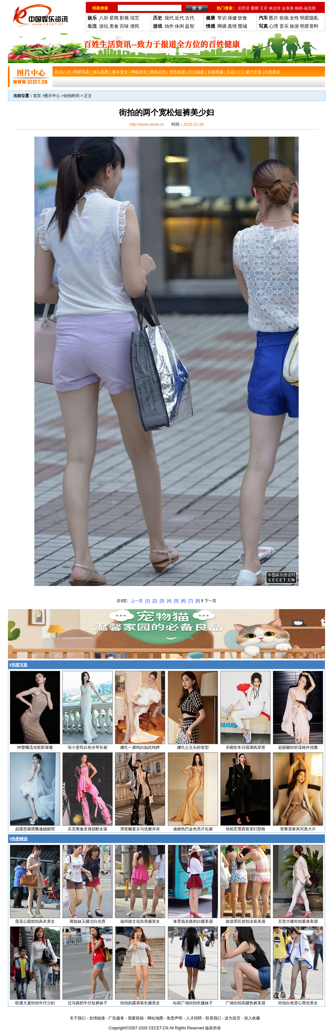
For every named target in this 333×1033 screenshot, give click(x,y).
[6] (183, 601)
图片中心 (52, 95)
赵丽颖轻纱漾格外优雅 (298, 747)
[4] (169, 601)
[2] (155, 601)
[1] (147, 601)
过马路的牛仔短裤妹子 (87, 1003)
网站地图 (155, 1018)
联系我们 (213, 1018)
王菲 (264, 8)
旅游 (294, 26)
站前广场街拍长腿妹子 (193, 1003)
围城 (242, 26)
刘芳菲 (244, 8)
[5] (176, 601)
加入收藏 (252, 1018)
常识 (222, 17)
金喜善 (288, 8)
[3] (162, 601)
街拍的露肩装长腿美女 (140, 1003)
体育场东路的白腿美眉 (193, 921)
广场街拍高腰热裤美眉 (245, 1003)
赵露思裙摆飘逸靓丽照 (35, 829)
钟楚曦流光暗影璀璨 (35, 747)
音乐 (284, 26)
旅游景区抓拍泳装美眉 (245, 921)
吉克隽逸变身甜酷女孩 (87, 829)
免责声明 (174, 1018)
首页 (37, 95)
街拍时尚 (72, 95)
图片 (273, 17)
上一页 (137, 601)
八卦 (103, 17)
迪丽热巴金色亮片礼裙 (193, 829)
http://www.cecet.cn (147, 124)
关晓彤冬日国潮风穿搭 (245, 747)
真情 (232, 26)
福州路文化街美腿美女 (140, 921)
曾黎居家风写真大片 (298, 829)
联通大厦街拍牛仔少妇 (35, 1003)
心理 (273, 26)
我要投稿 (136, 1018)
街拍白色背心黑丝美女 (298, 1003)
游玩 (103, 26)
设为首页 (232, 1018)
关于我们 (78, 1018)
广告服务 (116, 1018)
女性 (294, 17)
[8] (198, 601)
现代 (169, 17)
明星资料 (309, 26)
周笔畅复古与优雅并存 (140, 829)
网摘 (222, 26)
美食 (114, 26)
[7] (190, 601)
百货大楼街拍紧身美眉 (298, 921)
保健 (232, 17)
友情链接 (97, 1018)
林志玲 (275, 8)
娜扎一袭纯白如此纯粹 (140, 747)
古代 (189, 17)
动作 (169, 26)
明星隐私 (309, 17)
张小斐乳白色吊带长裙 (87, 747)
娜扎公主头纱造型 (193, 747)
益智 (189, 26)
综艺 (134, 17)
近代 (179, 17)
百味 (124, 26)
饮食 (242, 17)
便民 (134, 26)
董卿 (255, 8)
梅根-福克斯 (305, 8)
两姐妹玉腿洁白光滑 (87, 921)
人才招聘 (194, 1018)
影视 (124, 17)
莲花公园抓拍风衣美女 (35, 921)
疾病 (284, 17)
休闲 (179, 26)
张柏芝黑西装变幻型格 (245, 829)
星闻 (114, 17)
